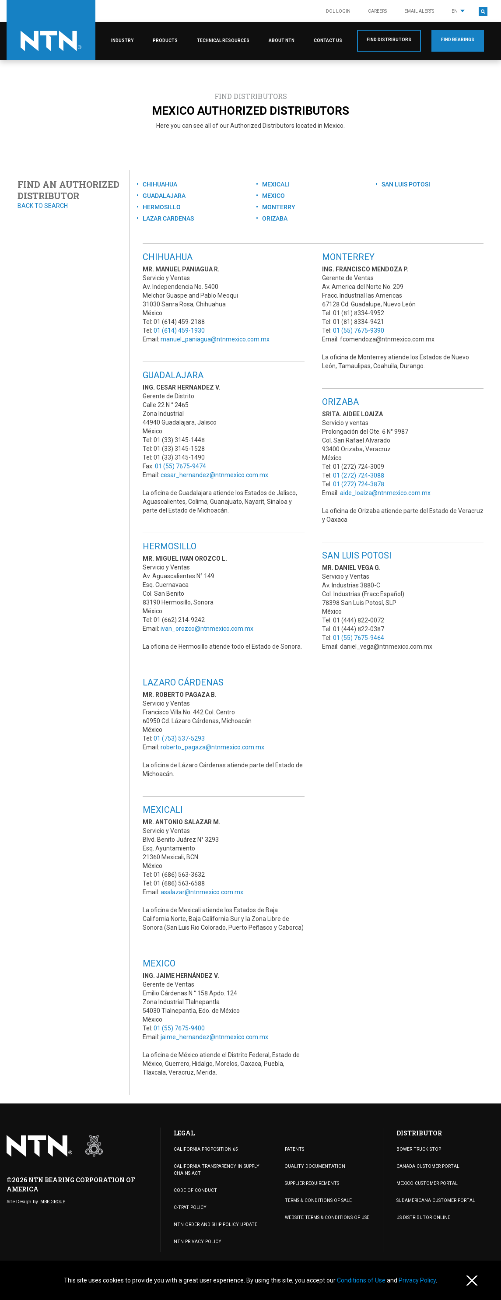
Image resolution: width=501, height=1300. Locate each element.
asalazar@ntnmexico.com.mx (202, 892)
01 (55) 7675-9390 (358, 330)
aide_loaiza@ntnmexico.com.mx (385, 492)
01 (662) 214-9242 (179, 619)
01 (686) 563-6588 (179, 883)
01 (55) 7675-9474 (180, 466)
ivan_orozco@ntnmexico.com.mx (207, 628)
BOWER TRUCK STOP (417, 1149)
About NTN (281, 40)
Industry (122, 40)
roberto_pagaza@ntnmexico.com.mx (212, 747)
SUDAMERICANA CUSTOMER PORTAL (434, 1200)
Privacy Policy (417, 1280)
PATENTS (293, 1149)
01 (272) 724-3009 (358, 466)
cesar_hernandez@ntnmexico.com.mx (214, 474)
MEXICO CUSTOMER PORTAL (425, 1183)
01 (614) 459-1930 (179, 330)
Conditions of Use (362, 1280)
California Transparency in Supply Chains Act (215, 1169)
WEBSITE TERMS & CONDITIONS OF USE (324, 1217)
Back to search (43, 205)
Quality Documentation (313, 1166)
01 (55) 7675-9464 (358, 637)
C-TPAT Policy (188, 1207)
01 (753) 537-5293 (179, 738)
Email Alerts (419, 11)
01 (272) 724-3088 (358, 475)
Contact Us (328, 40)
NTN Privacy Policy (195, 1241)
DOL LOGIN (338, 11)
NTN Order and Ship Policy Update (213, 1224)
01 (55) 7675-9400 (179, 1028)
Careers (377, 11)
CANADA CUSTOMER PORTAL (426, 1166)
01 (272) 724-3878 (358, 484)
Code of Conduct (194, 1190)
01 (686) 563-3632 (179, 874)
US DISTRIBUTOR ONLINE (422, 1217)
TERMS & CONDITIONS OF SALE (316, 1200)
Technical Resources (223, 40)
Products (165, 40)
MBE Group (52, 1202)
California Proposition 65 (205, 1149)
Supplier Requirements (311, 1183)
